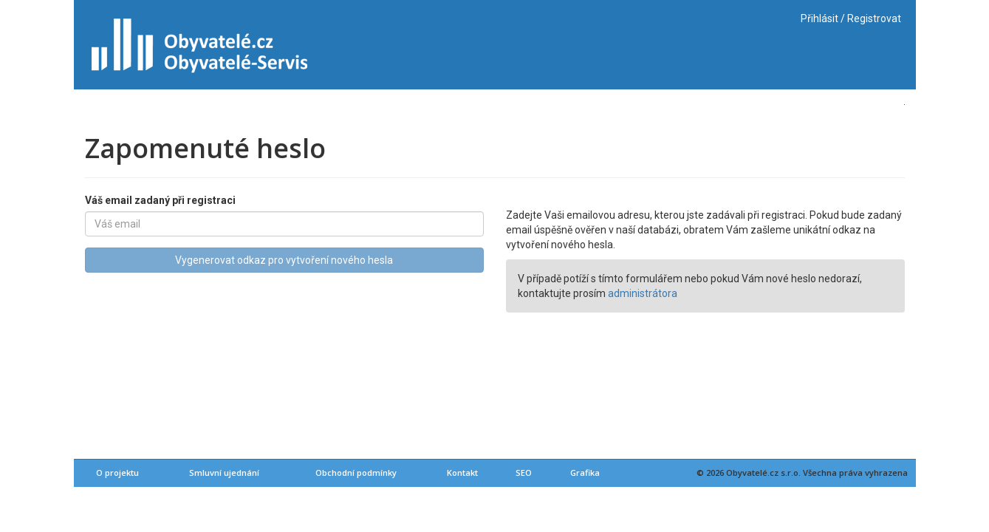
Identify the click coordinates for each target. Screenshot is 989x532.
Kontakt (462, 472)
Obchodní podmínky (356, 472)
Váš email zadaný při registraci (160, 200)
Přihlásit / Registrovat (851, 18)
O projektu (117, 472)
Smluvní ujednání (224, 472)
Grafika (585, 472)
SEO (524, 472)
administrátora (642, 293)
